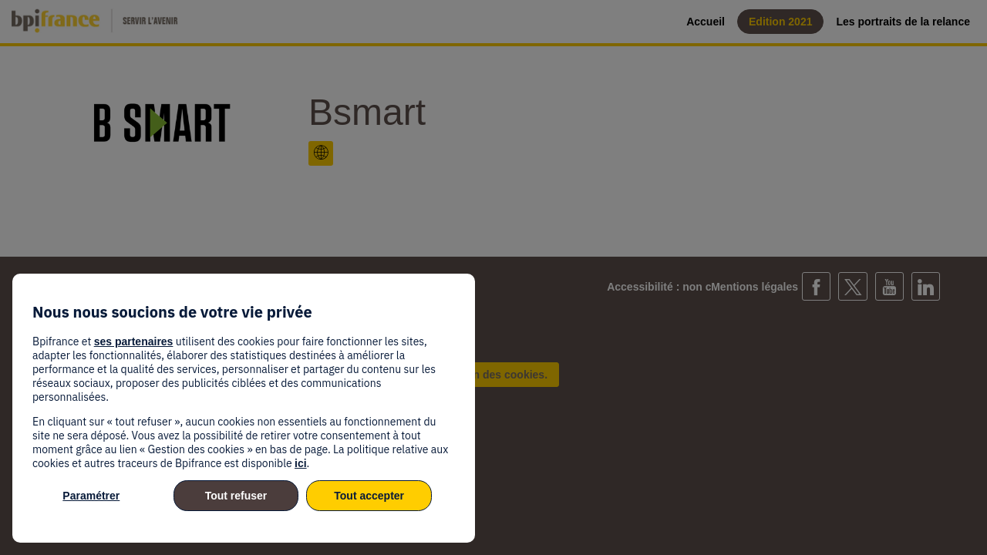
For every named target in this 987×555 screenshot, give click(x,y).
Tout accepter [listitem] (369, 495)
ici (301, 463)
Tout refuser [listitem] (236, 495)
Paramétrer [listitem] (91, 495)
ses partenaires (133, 341)
